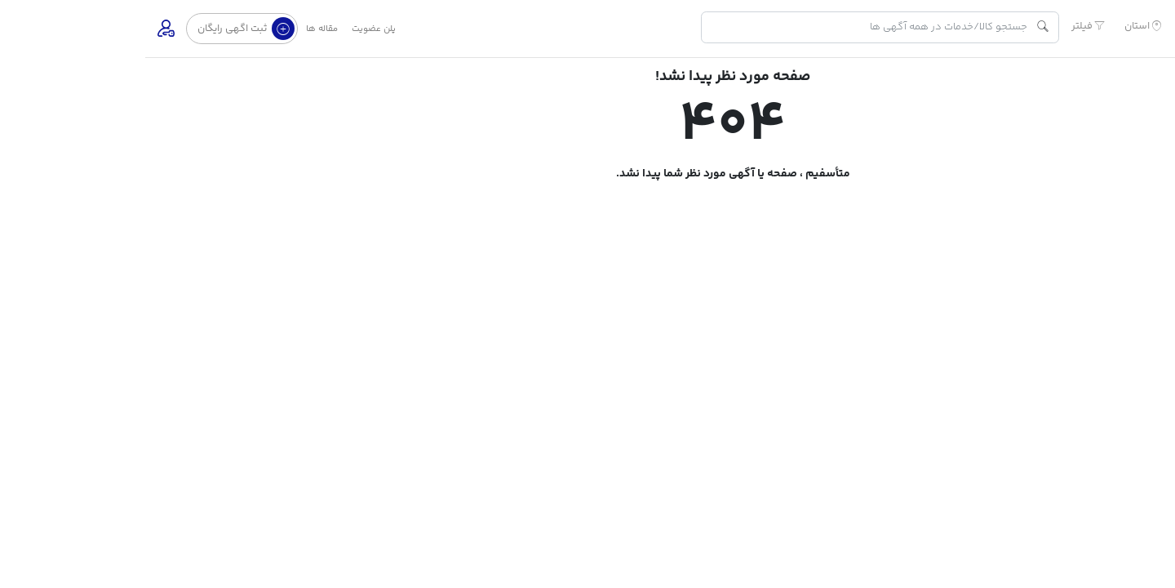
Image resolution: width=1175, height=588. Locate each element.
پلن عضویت (228, 29)
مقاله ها (177, 29)
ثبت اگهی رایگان (100, 28)
